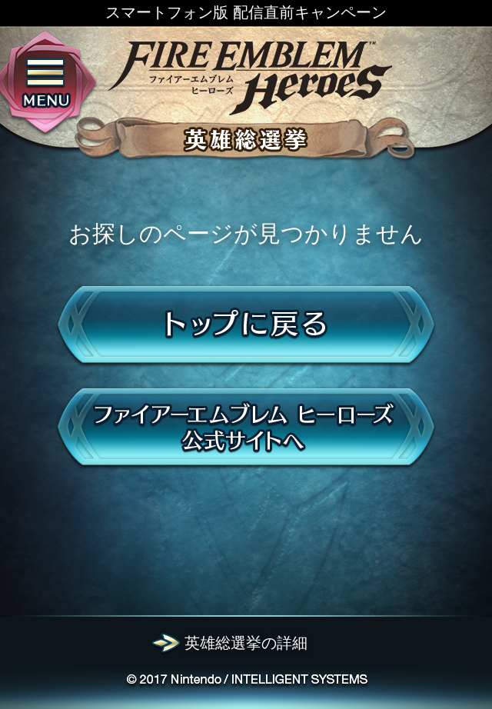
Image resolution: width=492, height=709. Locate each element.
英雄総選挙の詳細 (246, 642)
